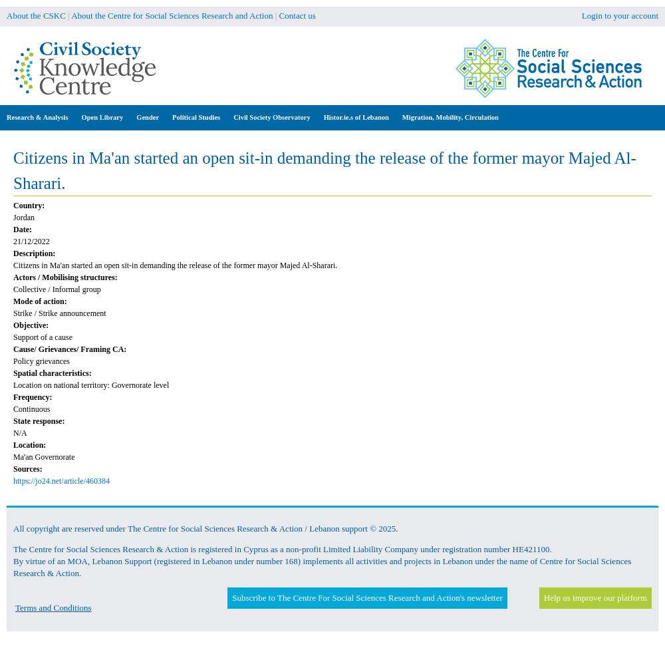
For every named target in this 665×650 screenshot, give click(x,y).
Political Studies (196, 117)
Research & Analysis (37, 117)
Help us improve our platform (595, 598)
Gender (147, 117)
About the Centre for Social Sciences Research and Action (172, 16)
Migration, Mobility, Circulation (450, 117)
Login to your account (620, 16)
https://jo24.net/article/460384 (61, 481)
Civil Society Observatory (271, 117)
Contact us (297, 16)
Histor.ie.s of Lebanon (356, 117)
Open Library (103, 117)
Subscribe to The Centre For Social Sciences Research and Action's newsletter (367, 598)
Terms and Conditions (53, 608)
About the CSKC (36, 16)
